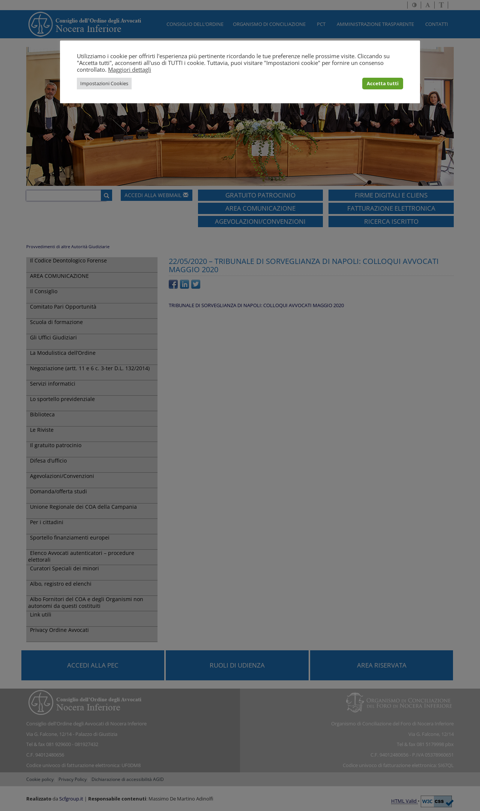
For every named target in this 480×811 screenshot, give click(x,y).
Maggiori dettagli (129, 69)
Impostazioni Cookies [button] (104, 83)
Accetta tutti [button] (383, 83)
